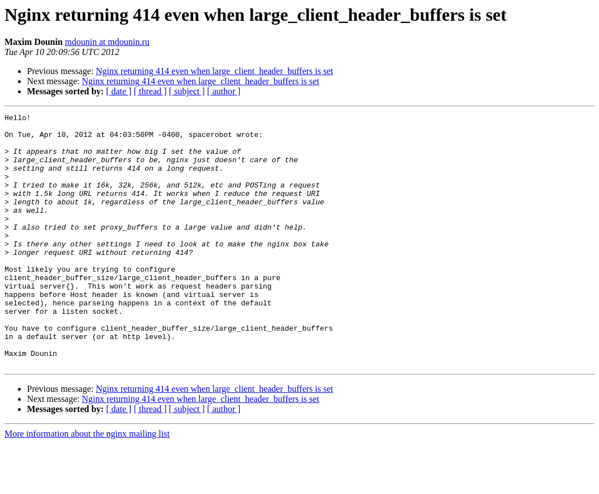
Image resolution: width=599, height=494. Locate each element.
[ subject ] (187, 91)
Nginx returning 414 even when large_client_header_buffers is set (214, 71)
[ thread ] (150, 91)
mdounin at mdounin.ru (107, 42)
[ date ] (118, 91)
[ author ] (224, 91)
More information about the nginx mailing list (87, 484)
